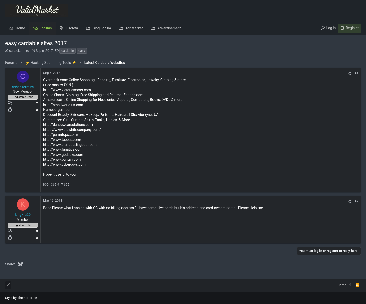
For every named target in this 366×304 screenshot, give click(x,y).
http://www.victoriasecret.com (67, 90)
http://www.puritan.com (62, 159)
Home (341, 285)
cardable (67, 51)
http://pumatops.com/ (60, 134)
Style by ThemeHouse (21, 298)
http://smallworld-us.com (63, 105)
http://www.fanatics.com (62, 149)
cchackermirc (19, 51)
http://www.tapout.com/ (62, 140)
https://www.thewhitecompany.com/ (72, 130)
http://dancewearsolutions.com (68, 125)
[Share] (349, 73)
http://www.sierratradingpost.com (70, 145)
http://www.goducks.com (63, 155)
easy (81, 51)
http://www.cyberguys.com (64, 164)
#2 (356, 201)
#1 (356, 73)
